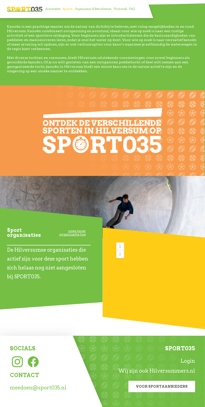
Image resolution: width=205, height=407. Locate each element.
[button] (120, 246)
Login (188, 361)
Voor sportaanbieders (162, 386)
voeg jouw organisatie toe (72, 232)
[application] (154, 276)
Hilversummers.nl (172, 371)
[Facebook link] (33, 361)
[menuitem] (52, 9)
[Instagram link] (17, 361)
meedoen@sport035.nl (38, 388)
